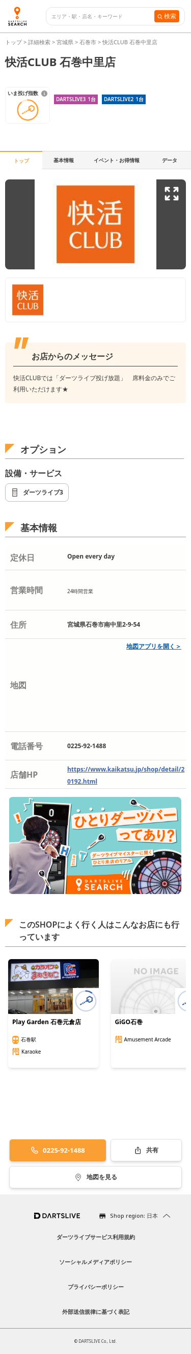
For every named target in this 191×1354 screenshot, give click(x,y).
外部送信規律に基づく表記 (95, 1311)
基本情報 (63, 160)
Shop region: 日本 (134, 1215)
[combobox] (102, 16)
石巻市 (87, 42)
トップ (14, 42)
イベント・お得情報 (117, 160)
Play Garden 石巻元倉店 (46, 1022)
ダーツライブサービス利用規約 (96, 1237)
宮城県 (65, 42)
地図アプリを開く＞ (153, 646)
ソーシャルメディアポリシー (95, 1262)
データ (169, 160)
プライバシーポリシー (96, 1286)
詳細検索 (40, 42)
